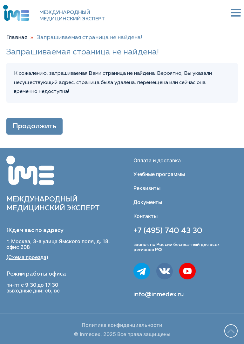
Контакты (145, 216)
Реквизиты (146, 188)
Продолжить (34, 126)
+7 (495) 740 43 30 (167, 231)
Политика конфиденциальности (122, 325)
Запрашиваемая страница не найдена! (89, 37)
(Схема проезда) (27, 257)
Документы (147, 202)
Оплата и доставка (157, 160)
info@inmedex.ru (158, 294)
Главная (16, 37)
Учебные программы (159, 174)
